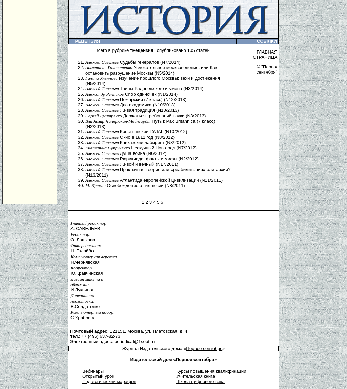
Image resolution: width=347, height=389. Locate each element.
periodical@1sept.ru (135, 341)
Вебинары (93, 371)
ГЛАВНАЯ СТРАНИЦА (266, 54)
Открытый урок (98, 376)
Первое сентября (268, 69)
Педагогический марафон (109, 381)
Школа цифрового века (200, 381)
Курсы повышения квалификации (211, 371)
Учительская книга (195, 376)
